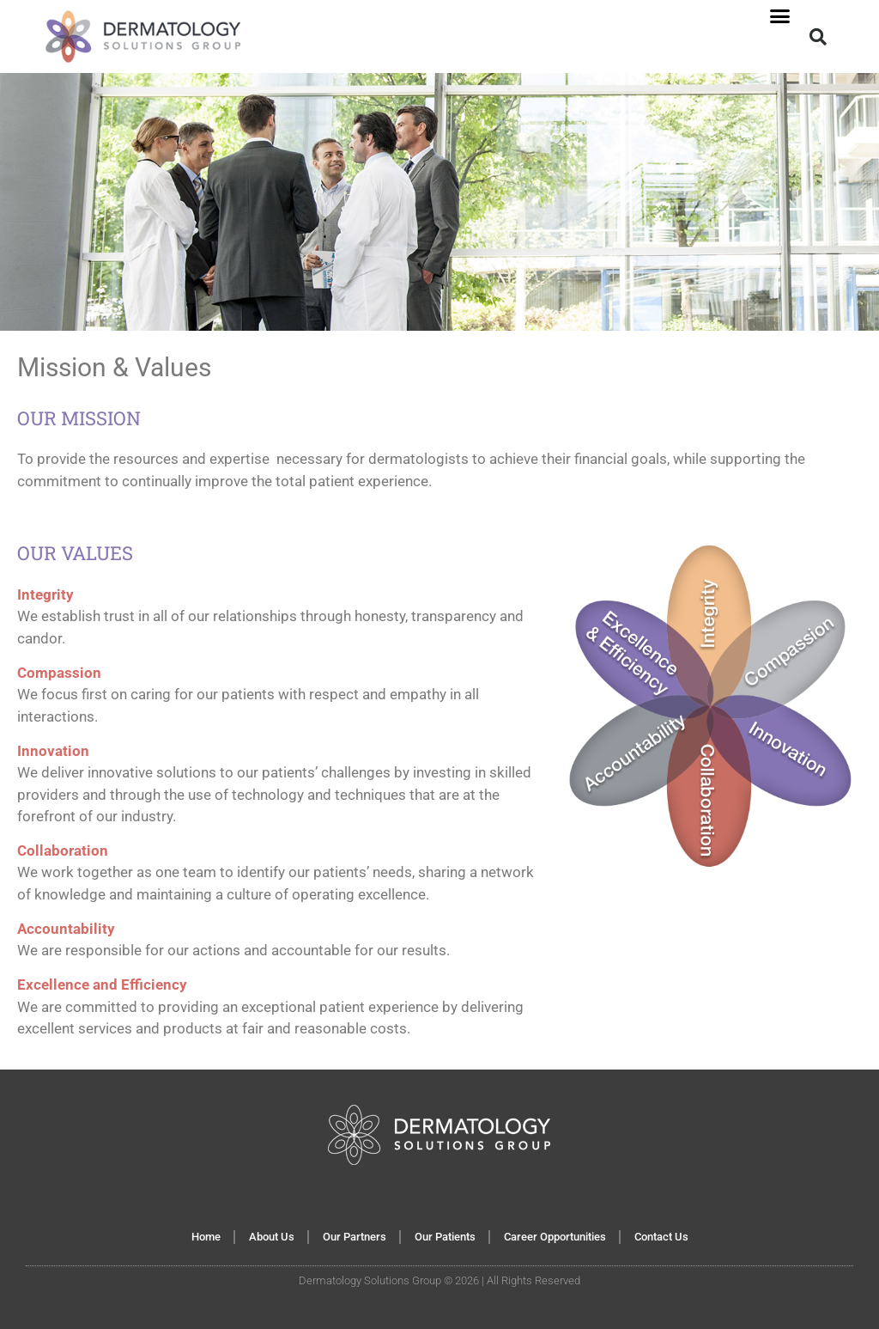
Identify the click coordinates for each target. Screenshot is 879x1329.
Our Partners (354, 1236)
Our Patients (445, 1236)
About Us (271, 1236)
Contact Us (661, 1236)
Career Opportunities (555, 1236)
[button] (779, 16)
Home (206, 1236)
